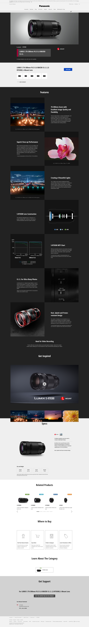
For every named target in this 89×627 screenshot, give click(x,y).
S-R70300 (37, 617)
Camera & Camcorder (18, 617)
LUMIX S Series (25, 617)
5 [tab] (51, 511)
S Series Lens (32, 617)
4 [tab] (47, 511)
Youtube (18, 619)
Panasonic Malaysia (12, 4)
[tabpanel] (44, 502)
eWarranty (42, 621)
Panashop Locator (48, 621)
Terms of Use (20, 621)
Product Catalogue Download (57, 621)
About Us (10, 621)
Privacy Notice (25, 621)
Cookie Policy (71, 621)
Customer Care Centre (35, 621)
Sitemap (15, 621)
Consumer (11, 617)
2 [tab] (41, 511)
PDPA (30, 621)
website (12, 0)
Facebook (10, 619)
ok (31, 1)
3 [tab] (44, 511)
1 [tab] (38, 511)
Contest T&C (65, 621)
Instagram (14, 619)
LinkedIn (21, 619)
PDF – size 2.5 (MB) (23, 608)
